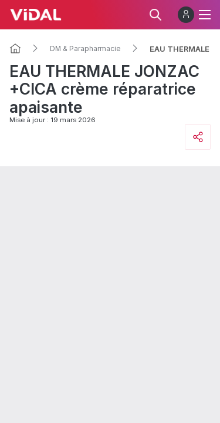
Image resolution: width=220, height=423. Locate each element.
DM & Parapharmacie (85, 49)
